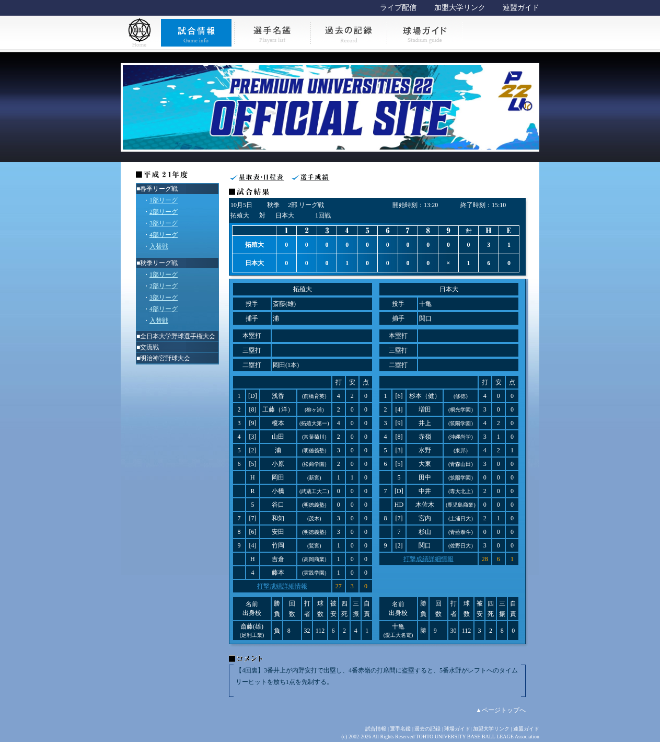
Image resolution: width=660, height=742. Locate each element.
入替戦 (158, 246)
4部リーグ (163, 234)
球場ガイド (457, 729)
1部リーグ (163, 200)
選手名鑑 (400, 729)
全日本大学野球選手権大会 (177, 336)
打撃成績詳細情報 (282, 586)
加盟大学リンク (459, 8)
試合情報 (375, 729)
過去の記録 (427, 729)
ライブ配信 (398, 8)
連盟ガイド (521, 8)
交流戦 (149, 347)
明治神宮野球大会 (165, 358)
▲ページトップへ (501, 710)
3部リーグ (163, 223)
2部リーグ (163, 211)
